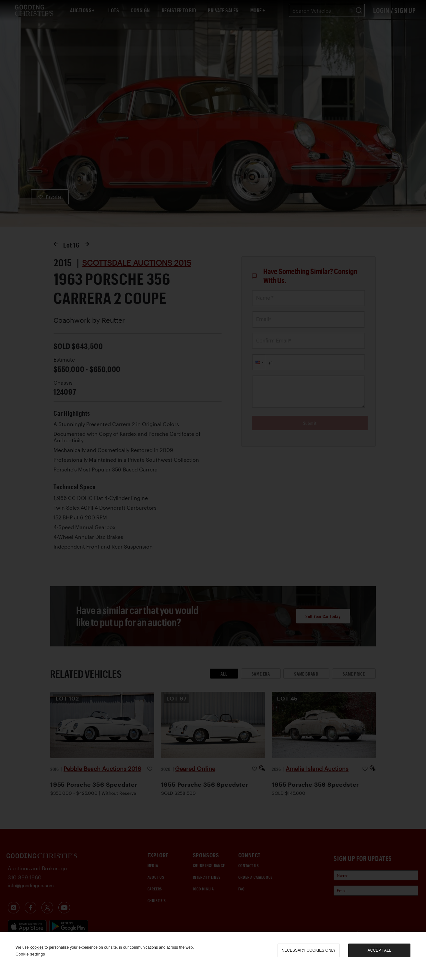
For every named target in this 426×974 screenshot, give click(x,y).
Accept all (379, 950)
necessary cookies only (309, 950)
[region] (213, 953)
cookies (36, 947)
